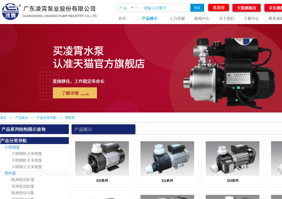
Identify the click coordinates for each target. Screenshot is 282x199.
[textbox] (165, 7)
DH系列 (102, 180)
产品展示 (149, 18)
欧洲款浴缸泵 (22, 179)
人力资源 (177, 18)
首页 (122, 18)
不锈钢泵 (12, 147)
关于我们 (226, 18)
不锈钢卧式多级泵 (26, 160)
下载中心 (251, 18)
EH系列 (232, 180)
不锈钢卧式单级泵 (26, 153)
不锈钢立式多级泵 (26, 166)
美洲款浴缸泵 (22, 186)
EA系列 (167, 180)
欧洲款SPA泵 (22, 192)
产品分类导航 (46, 118)
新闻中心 (202, 18)
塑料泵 (70, 118)
